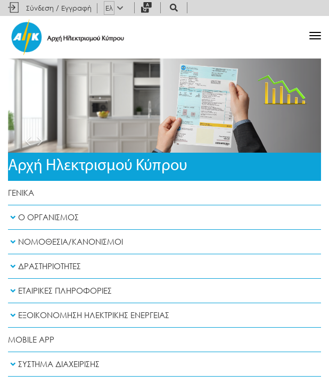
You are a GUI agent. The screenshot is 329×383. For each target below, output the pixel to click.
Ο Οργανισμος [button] (43, 217)
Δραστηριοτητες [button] (44, 266)
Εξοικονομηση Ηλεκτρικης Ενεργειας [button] (88, 315)
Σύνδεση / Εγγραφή (59, 8)
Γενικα (21, 192)
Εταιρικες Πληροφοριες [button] (60, 290)
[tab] (164, 217)
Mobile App (31, 339)
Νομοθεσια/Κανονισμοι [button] (65, 241)
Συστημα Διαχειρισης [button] (54, 364)
